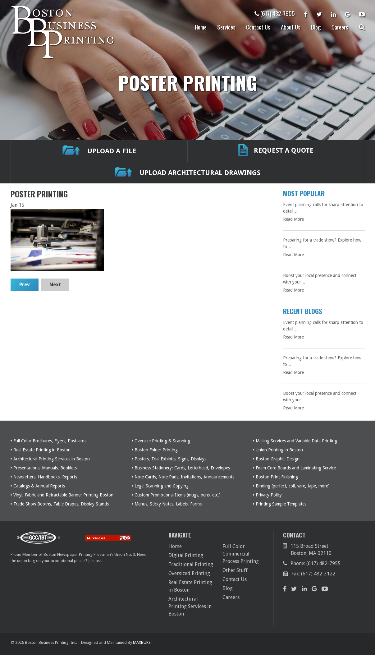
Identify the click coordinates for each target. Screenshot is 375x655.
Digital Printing (185, 555)
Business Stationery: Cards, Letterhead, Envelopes (182, 467)
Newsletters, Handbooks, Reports (45, 476)
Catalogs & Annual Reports (39, 485)
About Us (290, 26)
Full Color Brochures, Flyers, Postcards (49, 440)
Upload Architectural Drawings (187, 173)
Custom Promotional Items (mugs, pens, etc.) (178, 494)
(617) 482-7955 (274, 13)
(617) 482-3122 (318, 574)
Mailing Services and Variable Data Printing (296, 440)
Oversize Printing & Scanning (162, 440)
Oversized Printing (189, 573)
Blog (316, 26)
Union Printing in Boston (279, 449)
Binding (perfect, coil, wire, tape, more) (293, 485)
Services (226, 26)
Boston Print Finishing (277, 476)
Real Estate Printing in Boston (42, 449)
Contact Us (258, 26)
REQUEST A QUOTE (275, 150)
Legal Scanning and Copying (162, 485)
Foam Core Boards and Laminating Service (296, 467)
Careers (340, 26)
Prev (24, 285)
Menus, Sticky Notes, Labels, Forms (168, 503)
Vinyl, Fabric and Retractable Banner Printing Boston (63, 494)
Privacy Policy (269, 494)
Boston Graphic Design (278, 458)
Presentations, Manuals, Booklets (45, 467)
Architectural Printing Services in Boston (51, 458)
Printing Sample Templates (281, 503)
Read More (293, 219)
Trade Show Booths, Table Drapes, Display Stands (61, 503)
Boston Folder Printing (156, 449)
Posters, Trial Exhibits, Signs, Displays (170, 458)
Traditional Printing (190, 564)
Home (201, 26)
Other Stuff (235, 570)
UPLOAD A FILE (99, 151)
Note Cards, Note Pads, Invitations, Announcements (184, 476)
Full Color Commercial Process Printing (240, 553)
